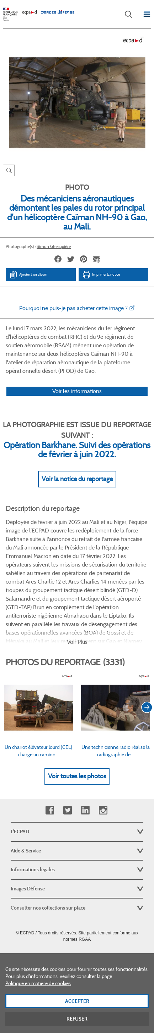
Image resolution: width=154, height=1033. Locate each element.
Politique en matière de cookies (38, 990)
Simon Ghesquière (54, 246)
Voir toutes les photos (77, 776)
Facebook (49, 810)
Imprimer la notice (101, 274)
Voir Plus (77, 642)
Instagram (103, 810)
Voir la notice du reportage (77, 479)
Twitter (67, 810)
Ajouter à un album (28, 274)
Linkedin (85, 810)
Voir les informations (77, 391)
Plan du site (77, 954)
